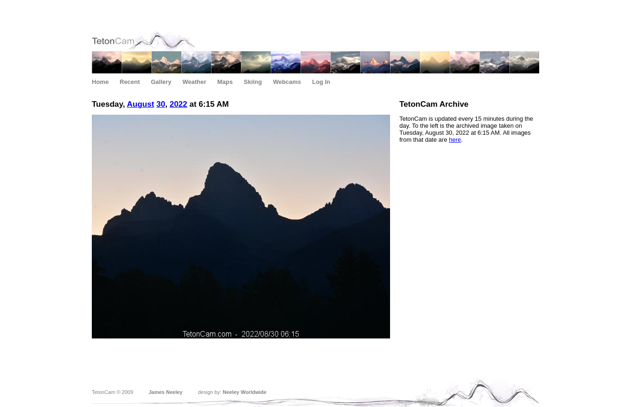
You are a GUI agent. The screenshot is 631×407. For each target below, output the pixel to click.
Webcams (287, 81)
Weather (194, 81)
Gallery (161, 81)
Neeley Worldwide (245, 392)
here (455, 139)
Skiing (253, 81)
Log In (321, 81)
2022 (178, 104)
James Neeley (166, 392)
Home (100, 81)
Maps (225, 81)
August (140, 104)
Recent (130, 81)
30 (161, 104)
